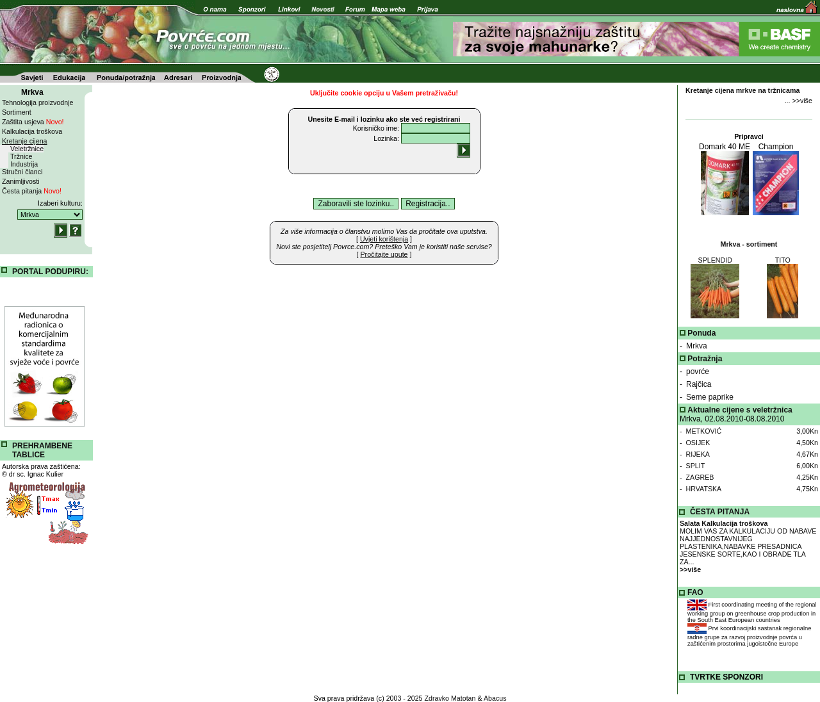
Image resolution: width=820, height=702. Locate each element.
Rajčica (698, 384)
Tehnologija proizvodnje (37, 102)
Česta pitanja (32, 191)
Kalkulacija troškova (32, 131)
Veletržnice (27, 148)
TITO (783, 260)
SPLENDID (715, 260)
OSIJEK (698, 442)
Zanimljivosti (21, 181)
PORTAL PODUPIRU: (50, 271)
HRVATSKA (704, 489)
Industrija (24, 164)
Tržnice (21, 156)
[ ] (384, 239)
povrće (697, 371)
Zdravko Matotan (450, 698)
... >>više (798, 100)
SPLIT (695, 465)
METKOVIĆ (704, 431)
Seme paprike (710, 397)
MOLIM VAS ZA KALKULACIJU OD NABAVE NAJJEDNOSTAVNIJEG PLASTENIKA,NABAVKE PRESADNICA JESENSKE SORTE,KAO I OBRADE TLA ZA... (748, 546)
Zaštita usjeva (33, 122)
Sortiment (16, 112)
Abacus (495, 698)
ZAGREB (700, 477)
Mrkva (696, 345)
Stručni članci (22, 172)
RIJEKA (698, 454)
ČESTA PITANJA (720, 511)
